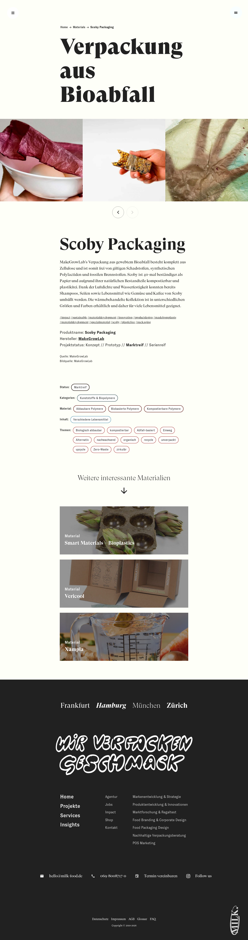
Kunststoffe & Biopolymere (97, 398)
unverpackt (168, 439)
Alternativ (82, 439)
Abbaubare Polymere (89, 408)
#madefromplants (164, 317)
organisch (129, 439)
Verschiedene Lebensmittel (90, 419)
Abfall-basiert (146, 430)
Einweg (167, 430)
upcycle (80, 449)
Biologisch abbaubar (89, 430)
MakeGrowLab (91, 338)
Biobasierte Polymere (125, 408)
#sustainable (79, 317)
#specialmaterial (99, 322)
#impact (65, 317)
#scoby (115, 322)
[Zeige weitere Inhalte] (124, 530)
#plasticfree (127, 322)
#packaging (143, 322)
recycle (148, 439)
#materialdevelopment (102, 317)
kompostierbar (119, 430)
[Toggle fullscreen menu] (236, 12)
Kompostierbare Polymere (164, 408)
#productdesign (143, 317)
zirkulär (122, 449)
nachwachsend (106, 439)
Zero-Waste (101, 449)
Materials (79, 27)
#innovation (125, 317)
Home (64, 27)
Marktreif (80, 387)
